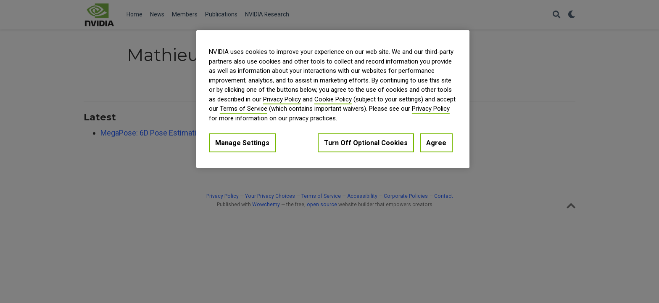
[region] (332, 99)
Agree (436, 143)
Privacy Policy (282, 99)
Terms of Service (243, 108)
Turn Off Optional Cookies (366, 143)
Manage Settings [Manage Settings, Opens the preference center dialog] (242, 143)
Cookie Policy (333, 99)
